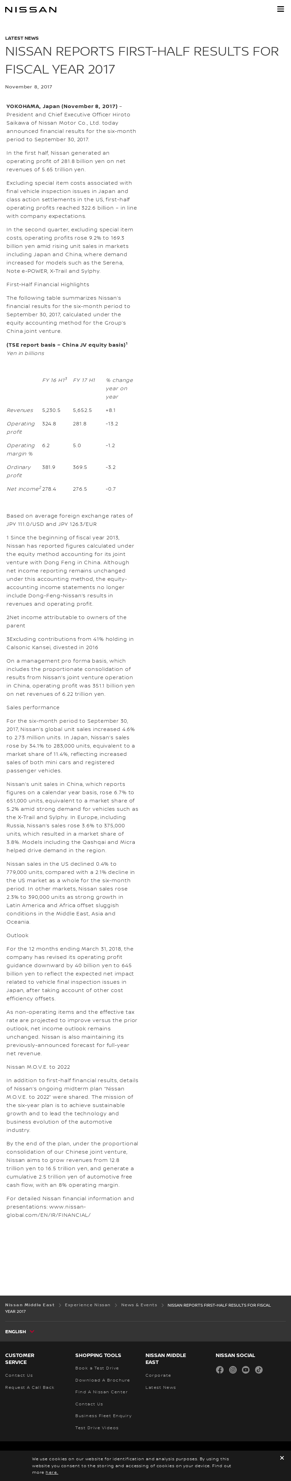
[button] (280, 9)
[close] (282, 1459)
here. (52, 1472)
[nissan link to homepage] (30, 9)
